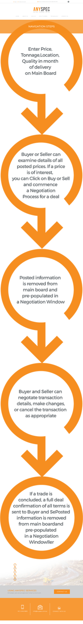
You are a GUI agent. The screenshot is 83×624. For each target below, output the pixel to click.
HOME (17, 16)
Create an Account (22, 1)
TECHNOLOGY (54, 16)
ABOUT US (25, 16)
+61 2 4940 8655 (22, 611)
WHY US (33, 16)
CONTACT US (64, 16)
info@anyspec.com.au (40, 611)
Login (16, 1)
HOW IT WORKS (43, 16)
